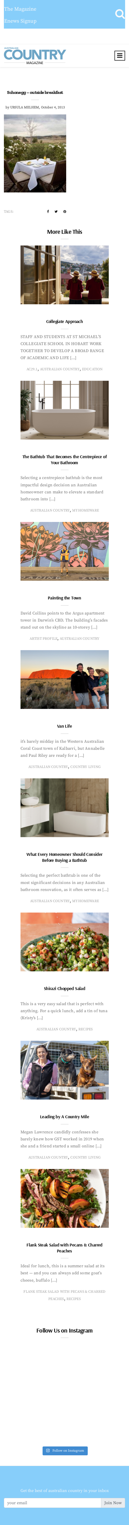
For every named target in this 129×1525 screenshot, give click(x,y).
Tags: (8, 211)
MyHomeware (85, 510)
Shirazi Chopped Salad (64, 988)
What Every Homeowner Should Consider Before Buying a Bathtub (64, 857)
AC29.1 (32, 369)
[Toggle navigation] (119, 56)
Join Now (113, 1502)
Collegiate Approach (64, 321)
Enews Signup (20, 21)
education (92, 369)
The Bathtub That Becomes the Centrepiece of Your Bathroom (64, 460)
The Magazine (20, 9)
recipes (85, 1029)
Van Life (64, 726)
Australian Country (60, 369)
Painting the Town (64, 598)
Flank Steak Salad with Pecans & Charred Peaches (64, 1248)
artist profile (44, 638)
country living (85, 767)
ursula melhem (24, 107)
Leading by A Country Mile (64, 1117)
